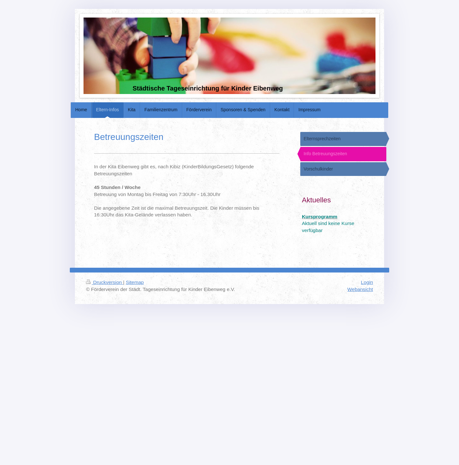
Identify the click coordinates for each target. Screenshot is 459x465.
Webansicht (360, 289)
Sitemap (135, 282)
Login (367, 282)
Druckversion (104, 282)
